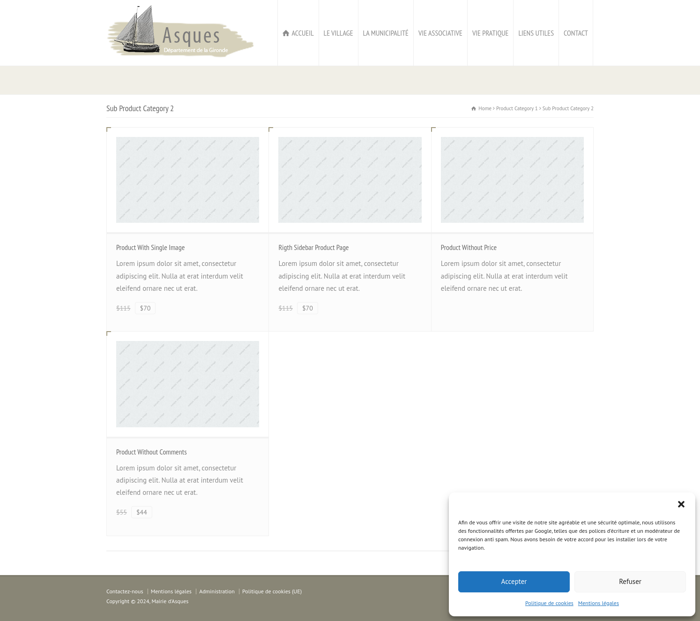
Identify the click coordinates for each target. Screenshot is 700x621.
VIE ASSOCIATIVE (440, 33)
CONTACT (576, 33)
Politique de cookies (549, 602)
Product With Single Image (150, 247)
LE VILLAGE (338, 33)
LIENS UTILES (536, 33)
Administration (217, 591)
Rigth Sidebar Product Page (313, 247)
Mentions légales (598, 602)
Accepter (514, 581)
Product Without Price (469, 247)
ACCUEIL (302, 33)
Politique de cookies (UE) (272, 591)
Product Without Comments (151, 451)
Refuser (630, 581)
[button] (681, 504)
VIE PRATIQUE (490, 33)
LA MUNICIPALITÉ (386, 33)
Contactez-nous (124, 591)
